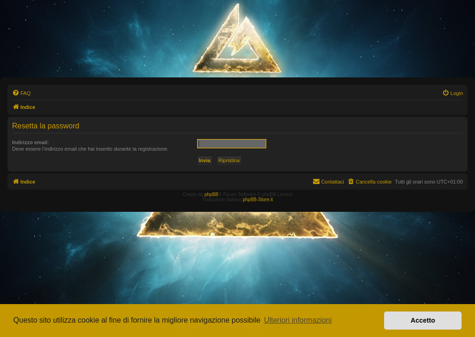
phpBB (211, 194)
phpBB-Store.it (258, 199)
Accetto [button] (423, 320)
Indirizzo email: (30, 142)
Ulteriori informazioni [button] (298, 320)
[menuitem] (21, 93)
